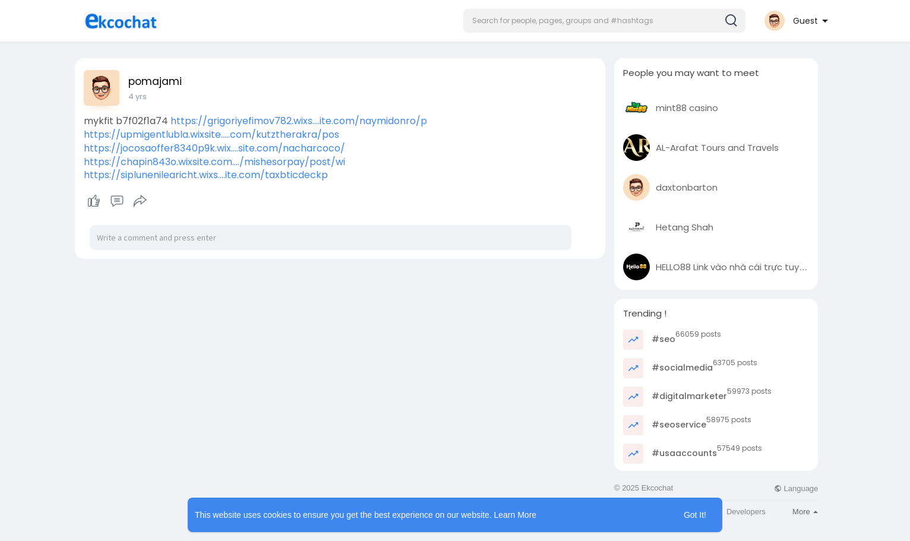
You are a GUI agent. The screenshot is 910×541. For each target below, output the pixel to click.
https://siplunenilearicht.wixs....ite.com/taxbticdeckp (206, 175)
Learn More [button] (515, 515)
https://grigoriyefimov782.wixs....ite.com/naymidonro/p (298, 121)
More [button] (805, 511)
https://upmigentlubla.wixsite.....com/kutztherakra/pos (211, 134)
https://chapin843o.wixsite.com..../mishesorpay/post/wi (214, 162)
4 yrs (137, 96)
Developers (746, 511)
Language (796, 488)
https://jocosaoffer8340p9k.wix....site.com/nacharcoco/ (214, 148)
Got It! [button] (695, 515)
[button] (604, 21)
